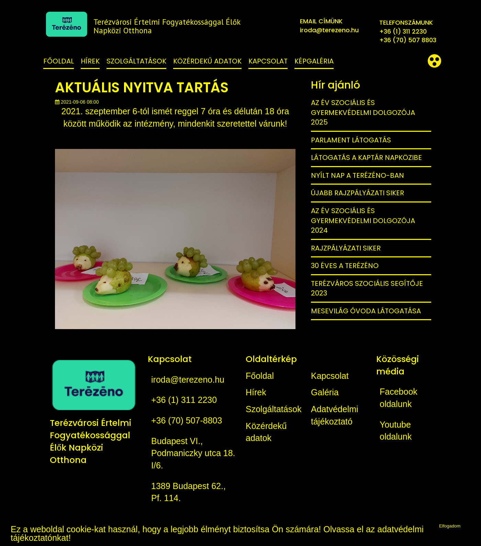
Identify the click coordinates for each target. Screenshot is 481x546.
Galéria (325, 392)
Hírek (90, 61)
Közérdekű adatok (207, 61)
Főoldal (58, 61)
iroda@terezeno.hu (329, 30)
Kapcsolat (268, 61)
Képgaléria (314, 61)
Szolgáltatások (136, 61)
